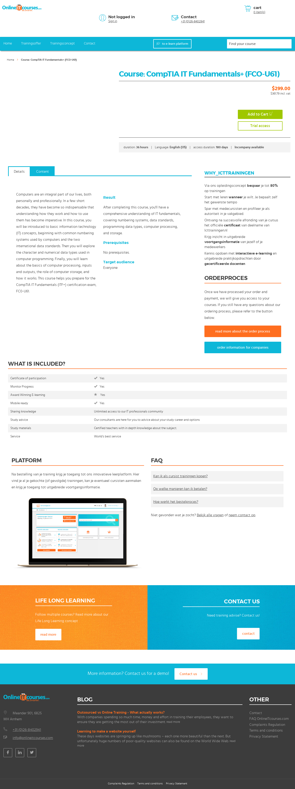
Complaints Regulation (267, 725)
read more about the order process (242, 331)
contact (248, 633)
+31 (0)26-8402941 (193, 21)
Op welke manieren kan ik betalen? (180, 489)
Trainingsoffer (31, 43)
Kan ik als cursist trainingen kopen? (180, 476)
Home (7, 43)
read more (48, 634)
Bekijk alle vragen (210, 515)
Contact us (191, 674)
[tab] (19, 173)
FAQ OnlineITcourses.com (269, 719)
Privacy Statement (263, 736)
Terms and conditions (266, 730)
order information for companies (242, 347)
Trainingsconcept (62, 43)
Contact (189, 16)
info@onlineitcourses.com (33, 738)
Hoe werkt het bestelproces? (175, 502)
